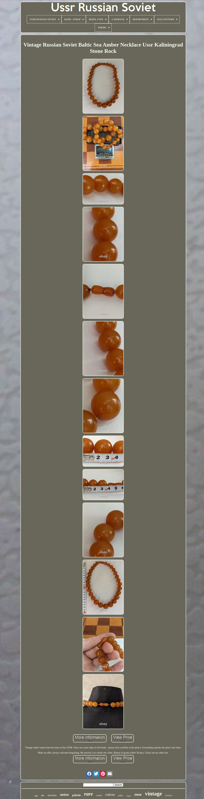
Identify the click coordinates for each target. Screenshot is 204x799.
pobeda (76, 795)
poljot (120, 795)
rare (88, 794)
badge (128, 796)
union (64, 794)
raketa (110, 794)
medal (99, 795)
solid (36, 796)
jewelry (168, 795)
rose (138, 794)
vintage (153, 793)
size (42, 795)
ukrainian (52, 795)
